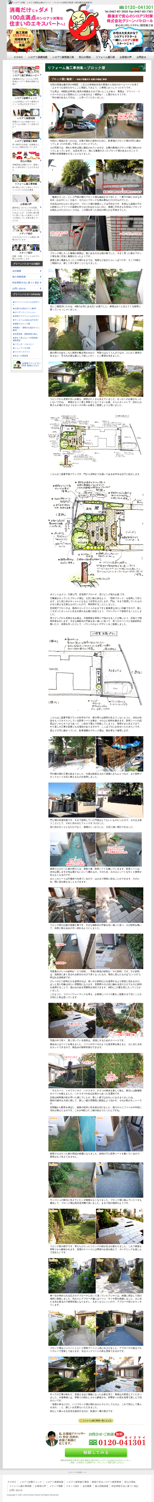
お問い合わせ (19, 288)
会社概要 (16, 271)
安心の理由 (85, 57)
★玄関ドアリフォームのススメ (26, 316)
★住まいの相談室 (20, 356)
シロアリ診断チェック (31, 1482)
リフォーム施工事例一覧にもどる (95, 1420)
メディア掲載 (56, 1486)
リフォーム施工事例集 (20, 1486)
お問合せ (141, 57)
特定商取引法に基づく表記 (25, 282)
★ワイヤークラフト (21, 352)
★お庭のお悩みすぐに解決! (24, 308)
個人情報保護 (19, 276)
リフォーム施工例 (105, 57)
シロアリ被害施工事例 (77, 1482)
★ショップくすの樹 (21, 348)
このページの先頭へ (76, 1472)
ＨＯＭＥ (18, 57)
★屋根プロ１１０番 (21, 324)
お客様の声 (126, 57)
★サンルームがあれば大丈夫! (25, 320)
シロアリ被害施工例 (63, 57)
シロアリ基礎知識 (37, 57)
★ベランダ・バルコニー (23, 344)
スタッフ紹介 (72, 1486)
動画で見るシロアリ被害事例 (106, 1482)
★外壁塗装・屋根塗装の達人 (25, 334)
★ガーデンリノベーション (24, 312)
